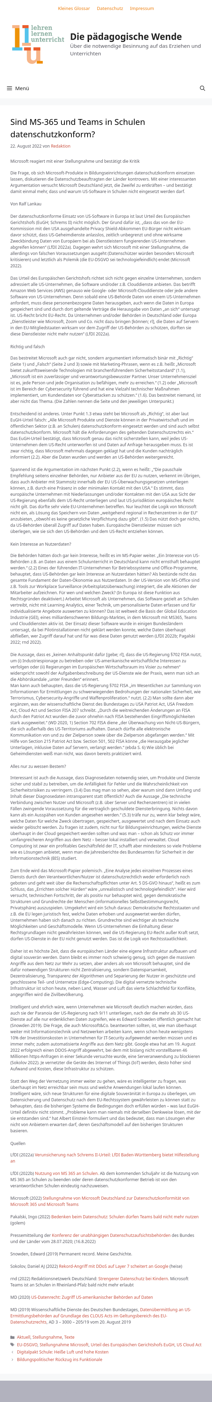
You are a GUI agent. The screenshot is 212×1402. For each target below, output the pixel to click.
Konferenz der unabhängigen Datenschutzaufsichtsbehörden (111, 1235)
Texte (69, 1337)
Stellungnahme (47, 1337)
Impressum (142, 8)
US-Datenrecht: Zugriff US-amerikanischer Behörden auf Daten (92, 1297)
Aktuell (23, 1337)
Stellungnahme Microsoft (64, 1345)
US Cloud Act (188, 1345)
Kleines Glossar (74, 8)
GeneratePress (162, 1391)
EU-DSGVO (27, 1345)
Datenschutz (110, 8)
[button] (202, 88)
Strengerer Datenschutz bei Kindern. (133, 1279)
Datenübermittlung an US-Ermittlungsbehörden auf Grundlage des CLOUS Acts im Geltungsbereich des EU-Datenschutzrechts (100, 1316)
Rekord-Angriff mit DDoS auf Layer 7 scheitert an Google (113, 1266)
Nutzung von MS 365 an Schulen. (67, 1173)
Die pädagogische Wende (126, 36)
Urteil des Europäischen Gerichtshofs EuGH (132, 1345)
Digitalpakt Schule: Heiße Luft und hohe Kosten (63, 1352)
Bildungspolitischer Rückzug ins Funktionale (59, 1359)
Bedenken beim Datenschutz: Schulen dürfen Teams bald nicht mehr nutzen (124, 1217)
